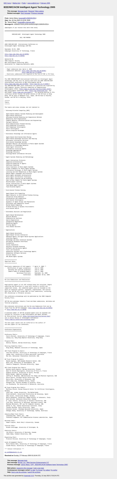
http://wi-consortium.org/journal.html (36, 316)
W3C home (7, 3)
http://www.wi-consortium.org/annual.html (19, 319)
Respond (31, 11)
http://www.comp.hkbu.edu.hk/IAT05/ (17, 54)
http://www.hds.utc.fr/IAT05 (16, 309)
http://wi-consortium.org (38, 91)
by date (32, 470)
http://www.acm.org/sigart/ (22, 92)
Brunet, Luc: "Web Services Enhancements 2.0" (33, 462)
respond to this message (24, 468)
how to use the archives (19, 472)
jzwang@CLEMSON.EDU (27, 18)
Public (24, 3)
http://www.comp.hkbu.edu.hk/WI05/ (16, 84)
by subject (47, 470)
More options (39, 11)
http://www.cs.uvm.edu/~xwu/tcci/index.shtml (35, 89)
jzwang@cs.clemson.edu (26, 22)
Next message (25, 13)
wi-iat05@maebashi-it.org (13, 452)
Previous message (37, 13)
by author (54, 470)
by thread (39, 470)
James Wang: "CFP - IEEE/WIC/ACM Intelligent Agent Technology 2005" (44, 464)
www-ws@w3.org (33, 3)
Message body (22, 11)
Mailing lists (16, 3)
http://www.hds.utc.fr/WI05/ (39, 84)
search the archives (34, 472)
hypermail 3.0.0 (29, 475)
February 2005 (45, 3)
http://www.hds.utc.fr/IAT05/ (15, 56)
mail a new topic (39, 468)
